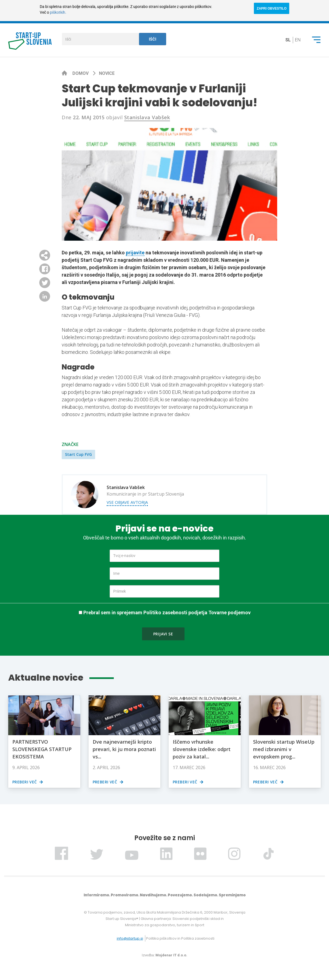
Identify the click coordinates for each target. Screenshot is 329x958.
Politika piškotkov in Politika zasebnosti (180, 938)
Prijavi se (163, 633)
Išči (153, 39)
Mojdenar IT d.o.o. (171, 955)
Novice (107, 73)
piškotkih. (58, 12)
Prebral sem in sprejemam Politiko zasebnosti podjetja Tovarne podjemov (167, 612)
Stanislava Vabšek (147, 117)
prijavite (135, 252)
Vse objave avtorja (127, 502)
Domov (81, 73)
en (297, 39)
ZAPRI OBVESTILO (272, 8)
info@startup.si (130, 938)
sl (288, 39)
